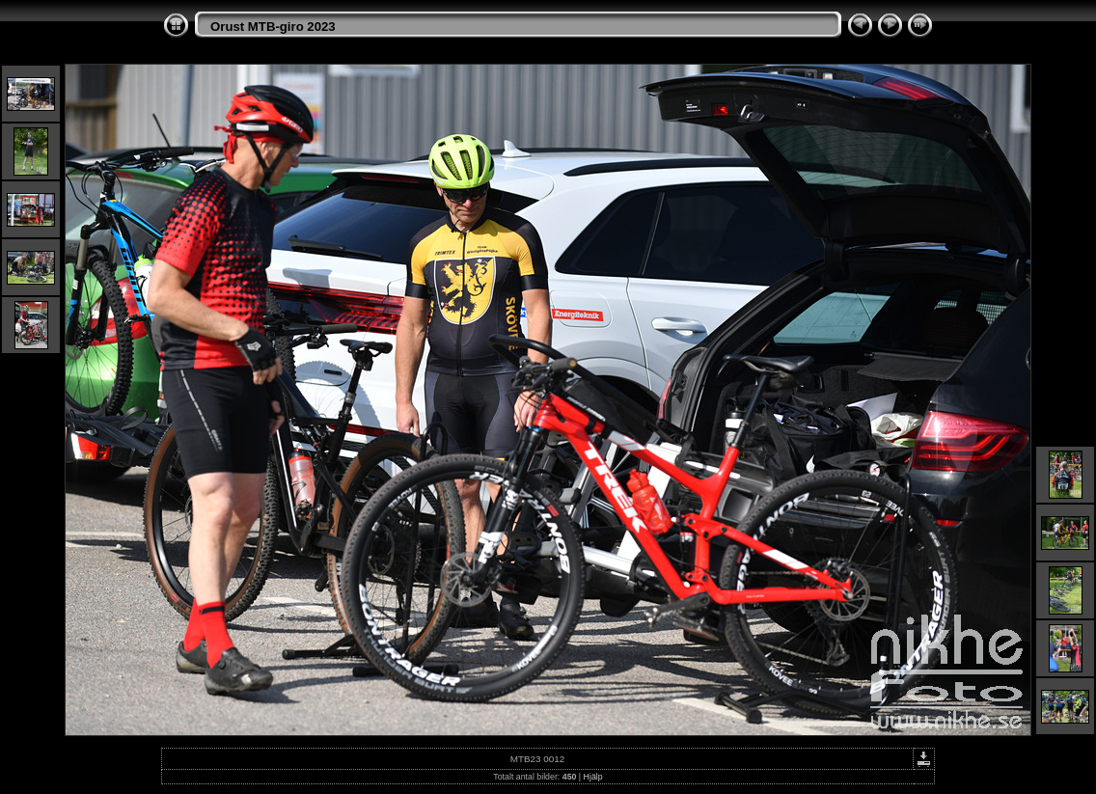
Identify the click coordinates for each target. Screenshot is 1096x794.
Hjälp (593, 776)
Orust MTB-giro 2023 (273, 26)
